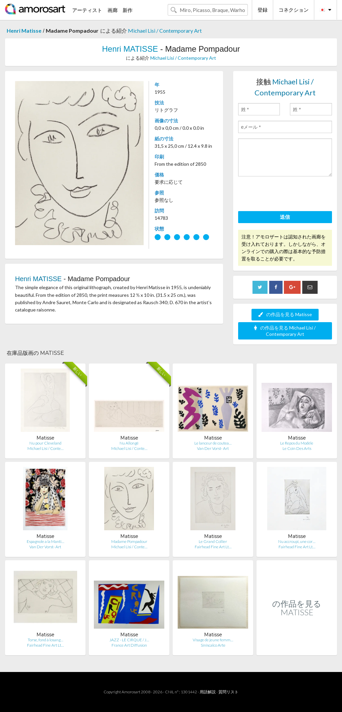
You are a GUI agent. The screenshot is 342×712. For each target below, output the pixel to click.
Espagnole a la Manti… (45, 541)
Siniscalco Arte (213, 645)
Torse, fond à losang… (45, 639)
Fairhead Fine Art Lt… (213, 546)
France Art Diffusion (129, 645)
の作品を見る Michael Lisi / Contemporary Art (285, 331)
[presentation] (289, 195)
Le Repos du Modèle (296, 443)
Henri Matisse (24, 30)
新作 (128, 10)
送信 (285, 217)
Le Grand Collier (213, 541)
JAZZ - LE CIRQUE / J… (129, 639)
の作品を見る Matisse (285, 314)
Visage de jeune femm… (213, 639)
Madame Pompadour (129, 541)
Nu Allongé (129, 443)
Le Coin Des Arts (297, 448)
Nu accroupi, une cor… (296, 541)
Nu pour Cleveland (45, 443)
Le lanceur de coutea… (212, 443)
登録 (263, 10)
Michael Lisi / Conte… (45, 448)
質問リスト (228, 691)
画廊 (113, 10)
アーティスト (87, 10)
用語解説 (208, 691)
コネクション (294, 10)
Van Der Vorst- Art (213, 448)
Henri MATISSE (130, 48)
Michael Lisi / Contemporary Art (165, 30)
